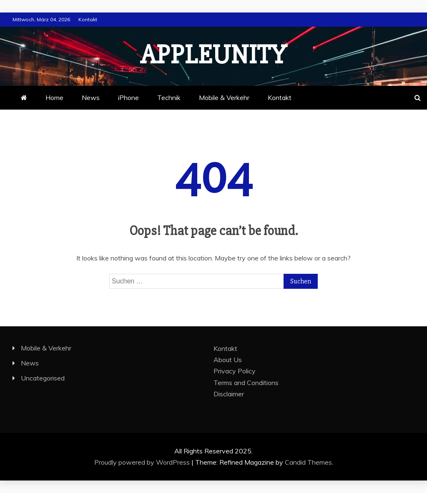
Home (54, 97)
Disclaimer (229, 394)
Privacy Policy (235, 371)
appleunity (213, 55)
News (91, 97)
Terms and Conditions (246, 382)
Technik (169, 97)
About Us (228, 359)
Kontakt (87, 19)
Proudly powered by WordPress (142, 462)
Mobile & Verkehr (224, 97)
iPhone (128, 97)
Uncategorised (43, 378)
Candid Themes (308, 462)
